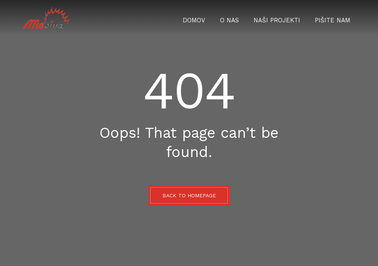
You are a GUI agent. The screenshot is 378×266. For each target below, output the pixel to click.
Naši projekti (286, 17)
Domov (211, 17)
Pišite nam (335, 17)
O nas (244, 17)
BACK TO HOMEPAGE (189, 195)
